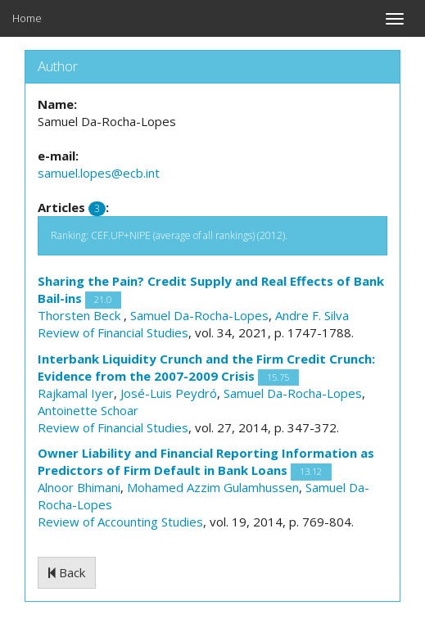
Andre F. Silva (312, 315)
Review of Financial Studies (113, 332)
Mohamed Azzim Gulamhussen (213, 487)
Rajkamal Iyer (76, 393)
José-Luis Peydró (168, 393)
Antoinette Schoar (88, 410)
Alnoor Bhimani (79, 487)
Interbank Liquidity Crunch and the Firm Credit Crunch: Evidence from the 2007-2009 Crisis (206, 367)
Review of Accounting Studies (120, 521)
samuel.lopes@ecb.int (99, 173)
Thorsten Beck (81, 315)
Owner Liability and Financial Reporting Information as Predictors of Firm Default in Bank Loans (206, 461)
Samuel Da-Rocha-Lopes (199, 315)
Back (66, 572)
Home (27, 18)
